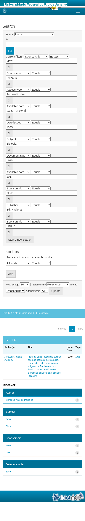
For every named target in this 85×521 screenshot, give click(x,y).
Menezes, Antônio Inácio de (19, 400)
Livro (78, 356)
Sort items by (39, 284)
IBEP (8, 445)
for (7, 39)
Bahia (9, 419)
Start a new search (19, 239)
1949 (8, 471)
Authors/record (32, 291)
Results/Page (12, 284)
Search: (9, 34)
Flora (8, 426)
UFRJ (9, 452)
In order (74, 284)
